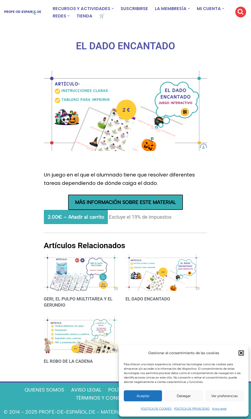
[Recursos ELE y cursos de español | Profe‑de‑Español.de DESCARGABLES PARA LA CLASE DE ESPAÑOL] (23, 12)
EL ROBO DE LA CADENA (68, 361)
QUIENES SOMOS (44, 389)
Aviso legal (219, 408)
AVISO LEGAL (86, 389)
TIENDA (84, 16)
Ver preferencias (224, 396)
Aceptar (143, 396)
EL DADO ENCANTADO (148, 298)
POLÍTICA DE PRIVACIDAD (192, 408)
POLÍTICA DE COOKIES (156, 408)
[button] (241, 353)
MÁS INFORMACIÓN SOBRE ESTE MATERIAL (125, 202)
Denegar (184, 396)
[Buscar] (240, 12)
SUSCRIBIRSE (134, 8)
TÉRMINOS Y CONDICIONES (108, 397)
